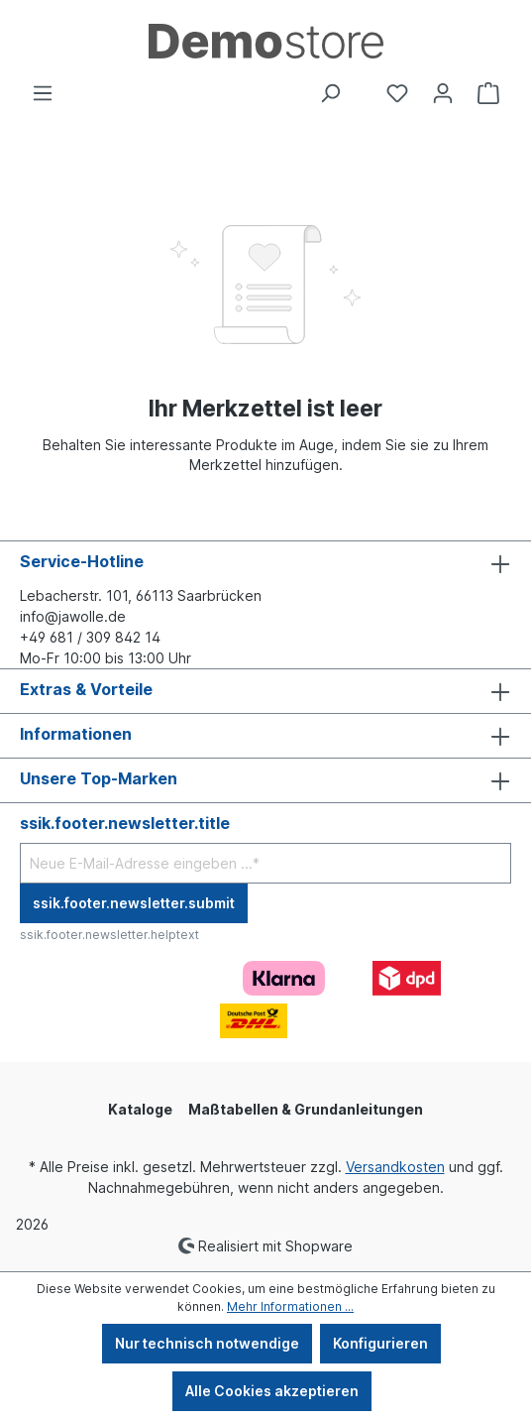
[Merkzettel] (397, 93)
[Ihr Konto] (443, 93)
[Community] (363, 85)
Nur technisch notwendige (207, 1343)
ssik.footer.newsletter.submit (134, 902)
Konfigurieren (380, 1343)
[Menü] (42, 93)
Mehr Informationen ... (290, 1306)
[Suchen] (330, 93)
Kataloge (140, 1109)
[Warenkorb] (488, 93)
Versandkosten (395, 1166)
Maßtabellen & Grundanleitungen (305, 1109)
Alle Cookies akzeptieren (272, 1390)
